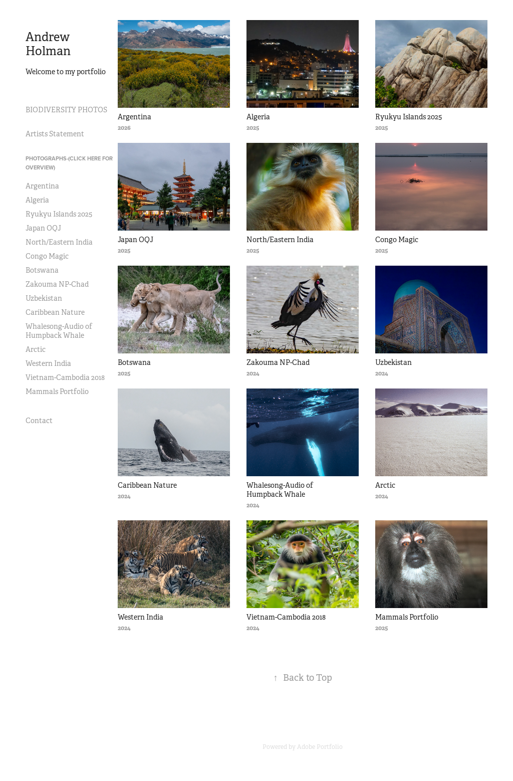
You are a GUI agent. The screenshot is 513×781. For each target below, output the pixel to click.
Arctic (36, 349)
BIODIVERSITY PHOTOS (66, 109)
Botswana (42, 270)
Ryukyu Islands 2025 (59, 214)
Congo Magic (47, 256)
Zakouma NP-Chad (57, 284)
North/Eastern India (59, 242)
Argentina (42, 185)
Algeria (37, 200)
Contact (39, 420)
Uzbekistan (44, 298)
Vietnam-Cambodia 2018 (65, 377)
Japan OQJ (43, 228)
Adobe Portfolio (320, 747)
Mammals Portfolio (57, 391)
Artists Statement (55, 133)
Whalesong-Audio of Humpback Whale (59, 331)
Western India (48, 363)
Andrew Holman (49, 44)
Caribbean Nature (55, 312)
